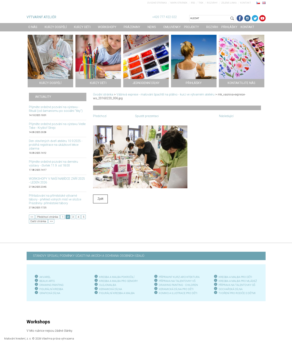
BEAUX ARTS (47, 281)
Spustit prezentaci (147, 116)
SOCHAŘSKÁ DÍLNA (231, 289)
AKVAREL (45, 277)
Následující (226, 116)
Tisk (201, 2)
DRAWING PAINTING (51, 284)
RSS (193, 2)
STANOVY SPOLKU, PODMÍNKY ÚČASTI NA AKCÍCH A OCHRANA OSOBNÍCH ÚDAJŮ (88, 256)
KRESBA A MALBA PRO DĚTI (235, 277)
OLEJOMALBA (107, 284)
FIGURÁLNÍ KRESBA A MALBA (117, 293)
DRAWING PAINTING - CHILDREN (178, 284)
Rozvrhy (212, 2)
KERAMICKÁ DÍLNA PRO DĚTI (176, 289)
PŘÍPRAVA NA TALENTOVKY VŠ (177, 281)
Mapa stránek (178, 2)
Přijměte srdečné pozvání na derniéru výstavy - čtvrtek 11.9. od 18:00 (53, 163)
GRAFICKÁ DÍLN (48, 293)
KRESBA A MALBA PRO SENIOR (117, 281)
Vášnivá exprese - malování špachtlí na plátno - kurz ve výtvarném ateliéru (165, 94)
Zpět (100, 199)
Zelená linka (229, 2)
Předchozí (99, 116)
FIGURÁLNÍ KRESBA (51, 289)
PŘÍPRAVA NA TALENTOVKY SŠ (237, 284)
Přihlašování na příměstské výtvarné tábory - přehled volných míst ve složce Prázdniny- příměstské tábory (55, 199)
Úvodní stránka (157, 2)
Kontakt (245, 2)
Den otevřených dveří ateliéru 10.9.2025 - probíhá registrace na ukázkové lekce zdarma (55, 144)
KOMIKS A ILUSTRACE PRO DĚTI (178, 293)
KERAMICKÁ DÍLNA (110, 289)
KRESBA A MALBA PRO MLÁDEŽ (238, 281)
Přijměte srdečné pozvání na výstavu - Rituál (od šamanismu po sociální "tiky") (56, 109)
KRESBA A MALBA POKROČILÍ (116, 277)
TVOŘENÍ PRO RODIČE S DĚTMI (237, 293)
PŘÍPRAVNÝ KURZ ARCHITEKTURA (179, 277)
